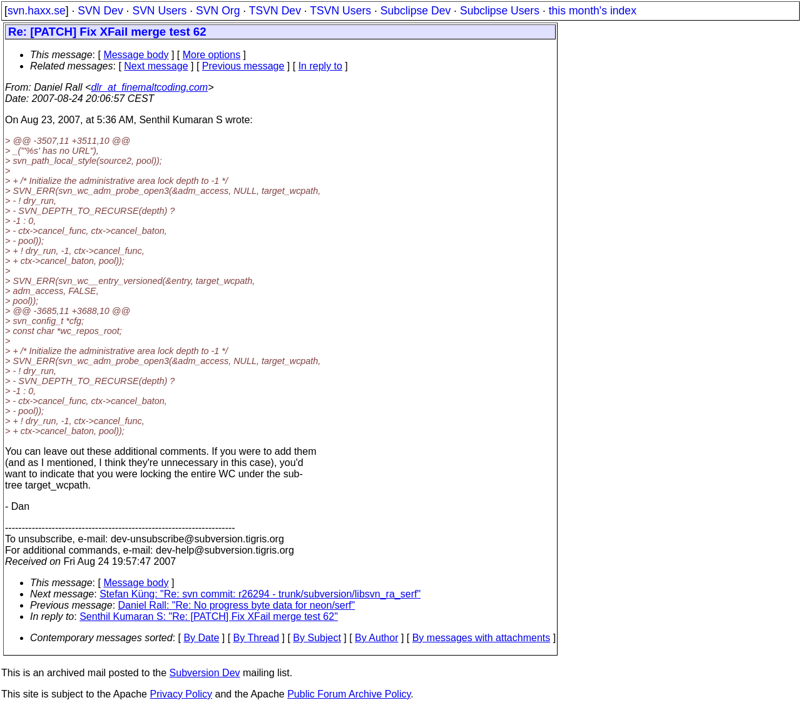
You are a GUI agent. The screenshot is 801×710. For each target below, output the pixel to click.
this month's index (592, 10)
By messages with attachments (481, 637)
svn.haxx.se (37, 10)
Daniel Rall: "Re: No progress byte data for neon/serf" (236, 605)
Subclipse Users (499, 10)
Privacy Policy (181, 694)
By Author (376, 637)
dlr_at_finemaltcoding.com (149, 87)
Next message (156, 66)
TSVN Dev (275, 10)
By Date (201, 637)
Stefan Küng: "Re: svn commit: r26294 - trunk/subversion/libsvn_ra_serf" (260, 594)
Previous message (243, 66)
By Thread (256, 637)
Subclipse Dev (415, 10)
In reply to (320, 66)
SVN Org (218, 10)
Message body (135, 54)
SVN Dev (100, 10)
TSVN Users (340, 10)
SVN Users (159, 10)
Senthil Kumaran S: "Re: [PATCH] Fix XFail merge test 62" (208, 616)
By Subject (316, 637)
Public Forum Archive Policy (349, 694)
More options (212, 54)
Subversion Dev (205, 672)
